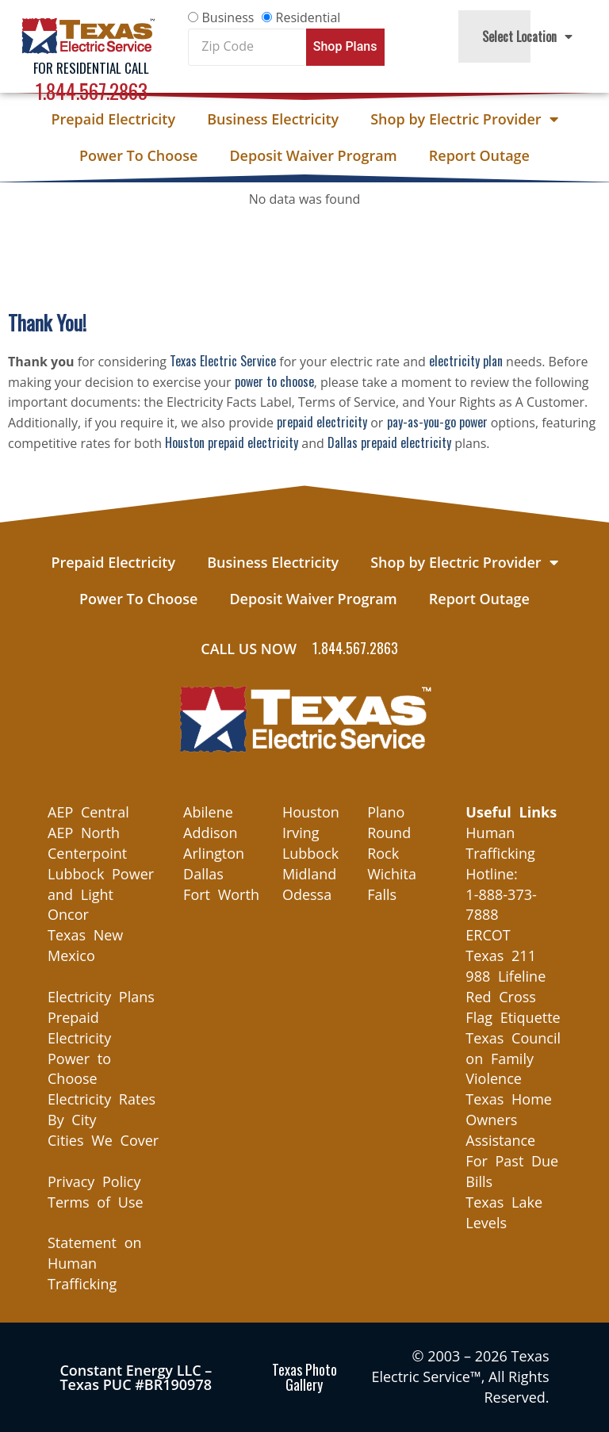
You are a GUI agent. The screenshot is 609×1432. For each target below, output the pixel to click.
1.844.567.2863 (91, 90)
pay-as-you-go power (437, 421)
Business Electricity (273, 118)
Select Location (527, 36)
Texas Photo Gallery (304, 1377)
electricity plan (466, 360)
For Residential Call (91, 68)
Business (228, 17)
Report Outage (479, 155)
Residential (308, 17)
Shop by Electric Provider (463, 119)
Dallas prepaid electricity (389, 442)
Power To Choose (138, 155)
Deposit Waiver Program (312, 155)
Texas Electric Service (223, 360)
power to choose (274, 381)
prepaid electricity (322, 421)
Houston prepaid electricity (231, 442)
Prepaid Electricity (113, 118)
